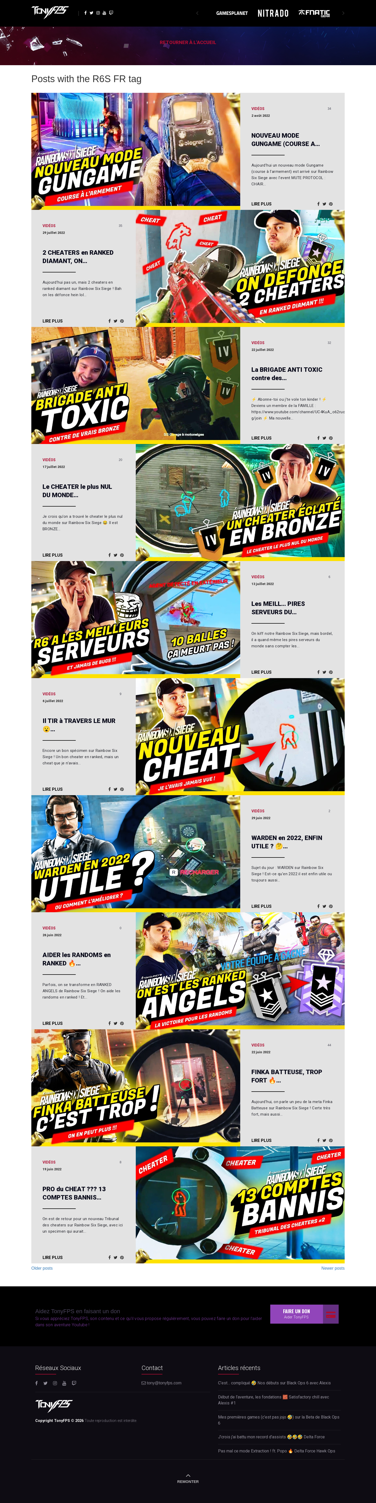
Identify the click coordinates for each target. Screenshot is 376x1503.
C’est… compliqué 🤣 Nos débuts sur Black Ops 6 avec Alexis (274, 1382)
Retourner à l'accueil (188, 42)
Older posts (42, 1268)
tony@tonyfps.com (161, 1383)
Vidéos (258, 109)
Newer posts (333, 1268)
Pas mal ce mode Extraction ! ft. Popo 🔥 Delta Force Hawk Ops (276, 1451)
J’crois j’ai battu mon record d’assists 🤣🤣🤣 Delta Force (271, 1436)
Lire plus (261, 204)
